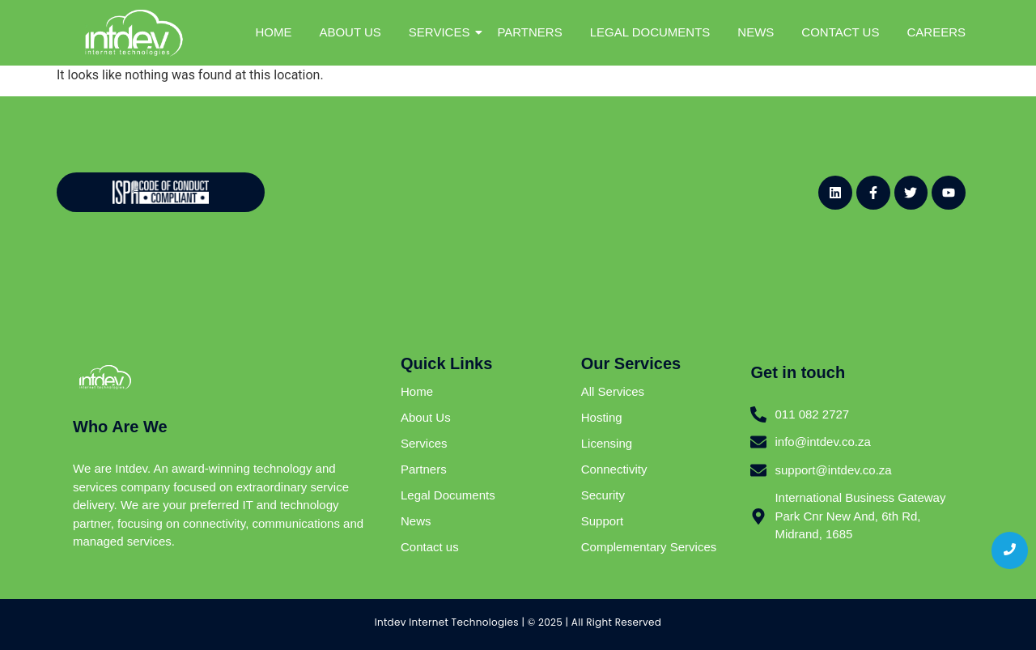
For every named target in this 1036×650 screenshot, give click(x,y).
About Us (426, 417)
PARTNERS (529, 32)
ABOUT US (349, 32)
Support (602, 521)
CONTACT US (840, 32)
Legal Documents (448, 495)
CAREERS (936, 32)
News (416, 521)
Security (603, 495)
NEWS (755, 32)
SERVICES (442, 32)
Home (417, 391)
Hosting (601, 417)
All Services (612, 391)
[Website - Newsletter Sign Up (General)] (508, 189)
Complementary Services (649, 547)
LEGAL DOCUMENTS (650, 32)
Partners (424, 469)
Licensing (606, 443)
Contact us (430, 547)
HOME (273, 32)
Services (424, 443)
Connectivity (614, 469)
